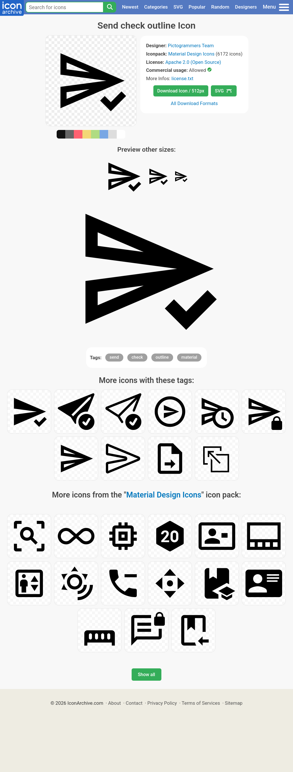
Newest (130, 7)
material (189, 357)
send (114, 357)
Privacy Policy (162, 703)
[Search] (109, 7)
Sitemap (234, 703)
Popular (197, 7)
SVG (178, 7)
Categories (156, 7)
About (114, 703)
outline (162, 357)
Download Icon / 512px (180, 91)
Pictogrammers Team (191, 45)
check (137, 357)
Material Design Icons (191, 54)
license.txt (182, 78)
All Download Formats (194, 103)
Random (220, 7)
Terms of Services (201, 703)
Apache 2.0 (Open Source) (193, 62)
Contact (134, 703)
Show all (146, 674)
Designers (246, 7)
